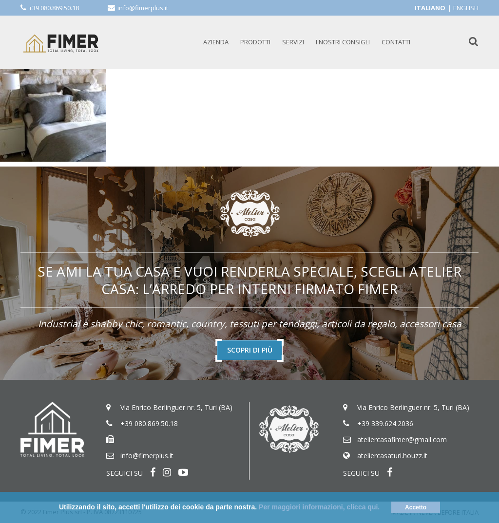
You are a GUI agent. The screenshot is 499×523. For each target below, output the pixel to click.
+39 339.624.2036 (385, 423)
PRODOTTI (255, 41)
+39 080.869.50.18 (54, 7)
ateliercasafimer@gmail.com (402, 439)
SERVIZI (293, 41)
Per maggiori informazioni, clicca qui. (319, 507)
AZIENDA (216, 41)
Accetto (415, 507)
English (466, 7)
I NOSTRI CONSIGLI (343, 41)
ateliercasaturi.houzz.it (392, 455)
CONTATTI (396, 41)
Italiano (430, 7)
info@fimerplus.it (142, 7)
